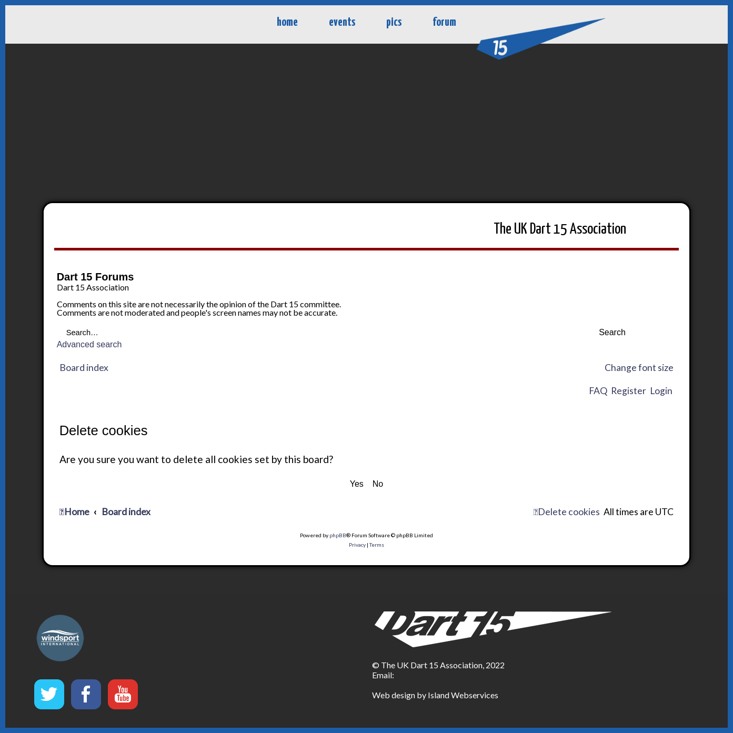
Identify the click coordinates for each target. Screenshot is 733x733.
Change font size (639, 367)
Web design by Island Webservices (435, 695)
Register (628, 390)
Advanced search (89, 344)
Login (661, 390)
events (342, 22)
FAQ (598, 390)
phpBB (337, 535)
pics (393, 22)
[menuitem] (566, 512)
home (287, 22)
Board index (83, 367)
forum (444, 22)
